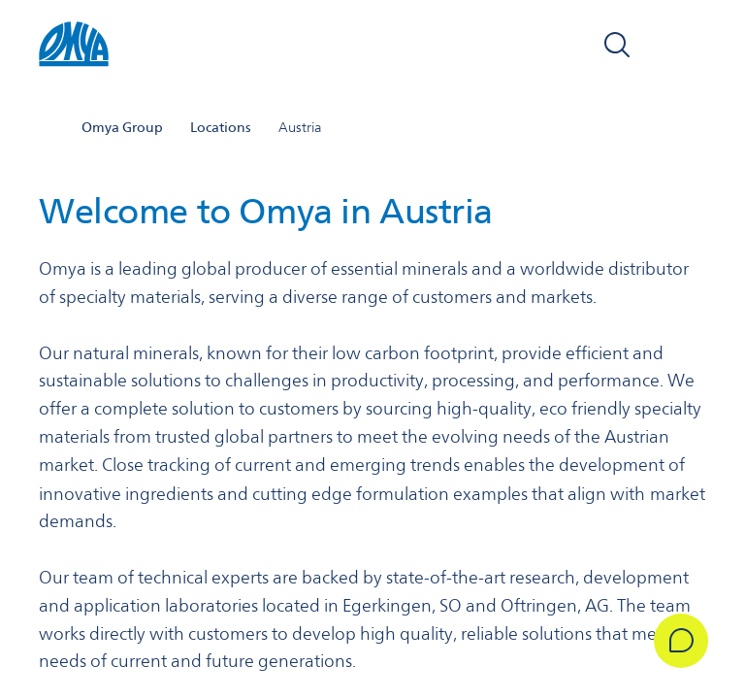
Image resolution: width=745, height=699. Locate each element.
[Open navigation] (685, 46)
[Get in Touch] (679, 641)
